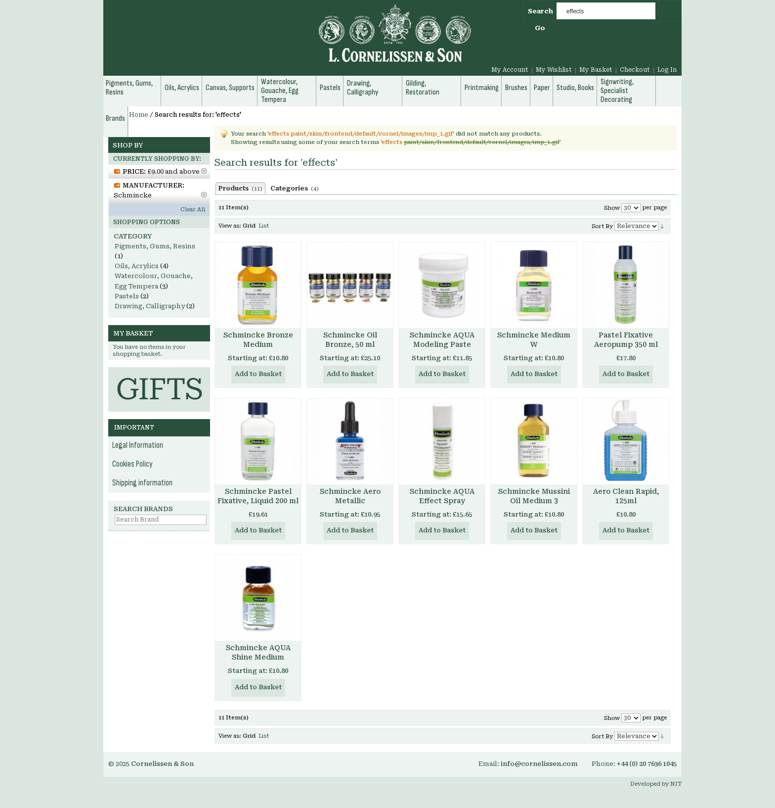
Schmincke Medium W (533, 339)
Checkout (635, 69)
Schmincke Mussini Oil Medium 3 (534, 496)
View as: (229, 226)
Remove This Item (204, 171)
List (263, 226)
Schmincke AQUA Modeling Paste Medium (442, 344)
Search (540, 11)
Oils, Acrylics (137, 266)
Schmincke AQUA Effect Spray (442, 496)
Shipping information (142, 483)
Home (138, 114)
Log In (667, 69)
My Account (509, 69)
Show (612, 208)
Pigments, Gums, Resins (155, 246)
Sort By (602, 226)
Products (240, 188)
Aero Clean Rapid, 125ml (626, 496)
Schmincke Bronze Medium (258, 339)
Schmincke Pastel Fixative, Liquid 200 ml (258, 496)
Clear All (192, 209)
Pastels (127, 296)
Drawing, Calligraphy (150, 306)
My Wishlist (554, 69)
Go (540, 28)
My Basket (595, 69)
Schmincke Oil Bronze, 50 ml (350, 339)
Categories (294, 188)
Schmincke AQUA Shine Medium (258, 652)
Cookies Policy (132, 464)
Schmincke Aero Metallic (350, 496)
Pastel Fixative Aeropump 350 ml (626, 339)
